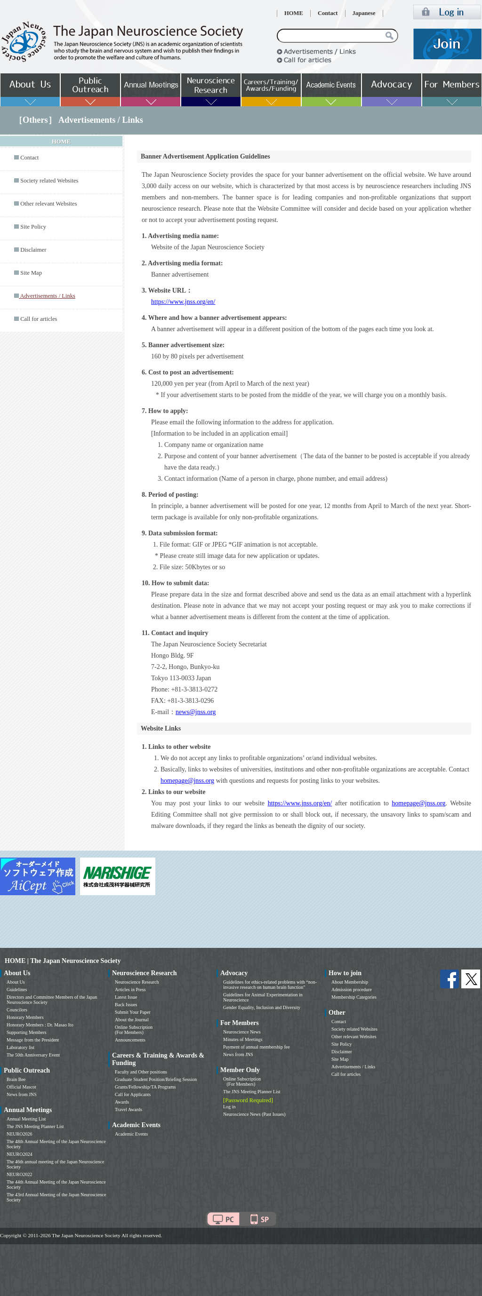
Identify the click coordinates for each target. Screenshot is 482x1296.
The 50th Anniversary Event (33, 1054)
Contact (328, 13)
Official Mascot (21, 1086)
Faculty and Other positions (141, 1071)
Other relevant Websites (48, 203)
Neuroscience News (242, 1031)
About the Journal (132, 1019)
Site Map (31, 273)
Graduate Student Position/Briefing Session (156, 1079)
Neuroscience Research (137, 982)
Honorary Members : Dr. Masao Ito (40, 1024)
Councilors (17, 1009)
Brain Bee (16, 1079)
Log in (229, 1106)
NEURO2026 (19, 1134)
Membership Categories (354, 997)
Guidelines (17, 989)
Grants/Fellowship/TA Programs (145, 1086)
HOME (293, 13)
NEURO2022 (19, 1174)
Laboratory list (20, 1047)
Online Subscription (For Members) (134, 1030)
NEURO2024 (19, 1154)
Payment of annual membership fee (256, 1047)
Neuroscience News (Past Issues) (254, 1114)
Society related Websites (49, 180)
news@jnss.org (196, 712)
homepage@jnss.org (187, 780)
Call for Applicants (133, 1094)
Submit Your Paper (133, 1012)
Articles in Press (130, 989)
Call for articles (38, 319)
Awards (122, 1102)
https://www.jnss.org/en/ (183, 301)
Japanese (364, 13)
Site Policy (33, 226)
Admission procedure (351, 989)
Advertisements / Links (353, 1066)
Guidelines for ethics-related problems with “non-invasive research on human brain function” (270, 984)
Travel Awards (128, 1109)
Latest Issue (126, 997)
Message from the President (33, 1039)
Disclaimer (33, 249)
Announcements (130, 1039)
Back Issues (126, 1004)
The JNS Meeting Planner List (35, 1126)
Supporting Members (27, 1032)
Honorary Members (25, 1017)
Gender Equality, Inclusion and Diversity (261, 1007)
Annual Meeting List (26, 1118)
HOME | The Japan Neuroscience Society (62, 960)
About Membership (349, 982)
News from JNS (22, 1094)
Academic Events (131, 1134)
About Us (16, 982)
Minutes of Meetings (242, 1039)
